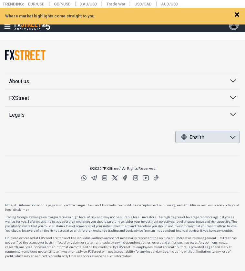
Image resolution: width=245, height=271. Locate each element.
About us (19, 81)
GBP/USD (62, 4)
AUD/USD (169, 4)
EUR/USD (36, 4)
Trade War (116, 4)
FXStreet (25, 21)
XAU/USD (88, 4)
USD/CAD (143, 4)
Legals (17, 115)
